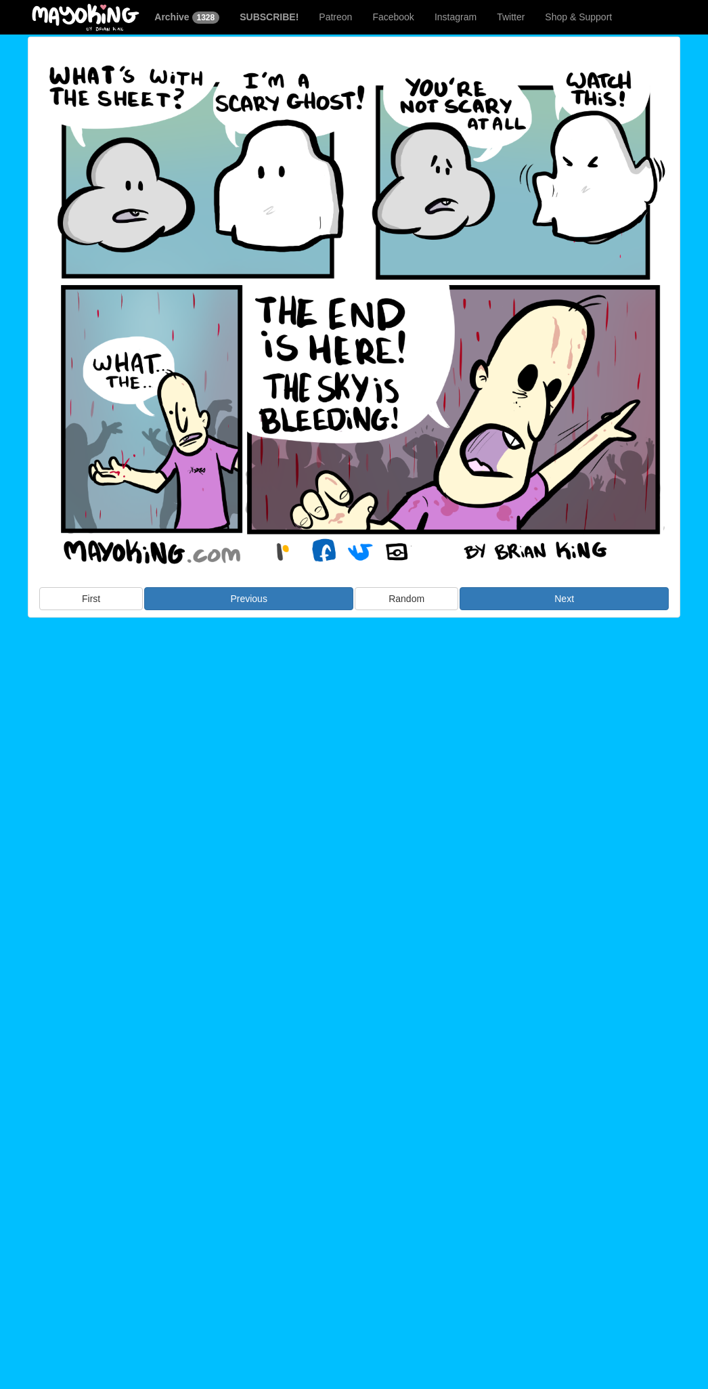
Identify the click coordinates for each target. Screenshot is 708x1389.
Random (406, 598)
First (91, 598)
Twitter (511, 17)
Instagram (456, 17)
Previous (248, 598)
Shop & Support (578, 17)
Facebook (393, 17)
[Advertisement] (354, 728)
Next (564, 598)
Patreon (335, 17)
